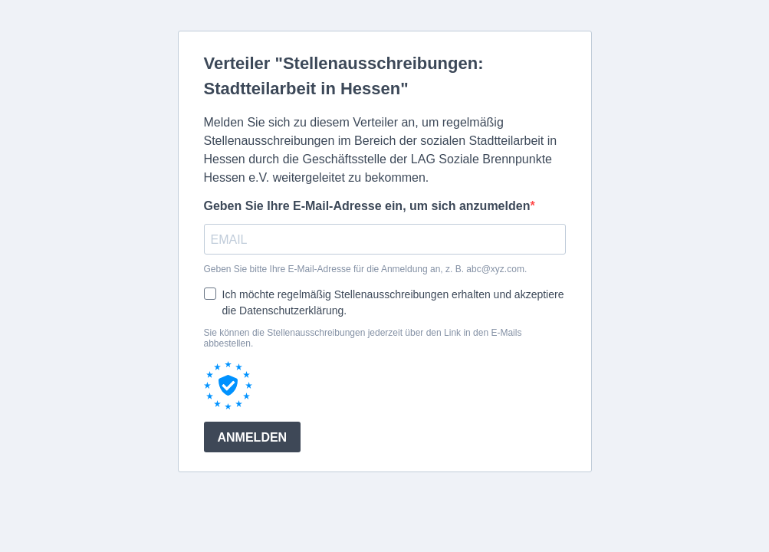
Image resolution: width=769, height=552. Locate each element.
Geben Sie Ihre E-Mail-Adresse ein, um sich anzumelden (367, 205)
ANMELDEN (253, 437)
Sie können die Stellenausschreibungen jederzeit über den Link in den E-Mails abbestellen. (363, 338)
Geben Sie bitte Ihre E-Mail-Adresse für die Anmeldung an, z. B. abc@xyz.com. (365, 269)
